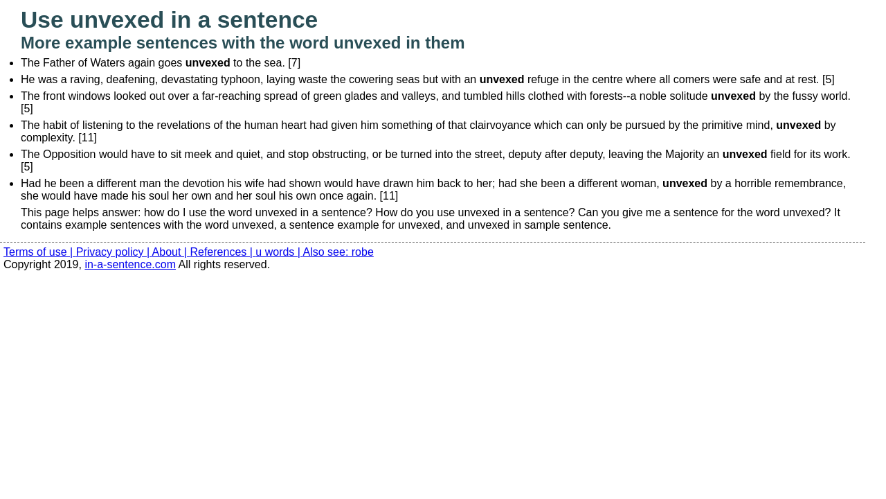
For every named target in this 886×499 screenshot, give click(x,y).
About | (171, 252)
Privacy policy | (114, 252)
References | (222, 252)
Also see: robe (338, 252)
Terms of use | (39, 252)
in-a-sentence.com (130, 264)
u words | (278, 252)
